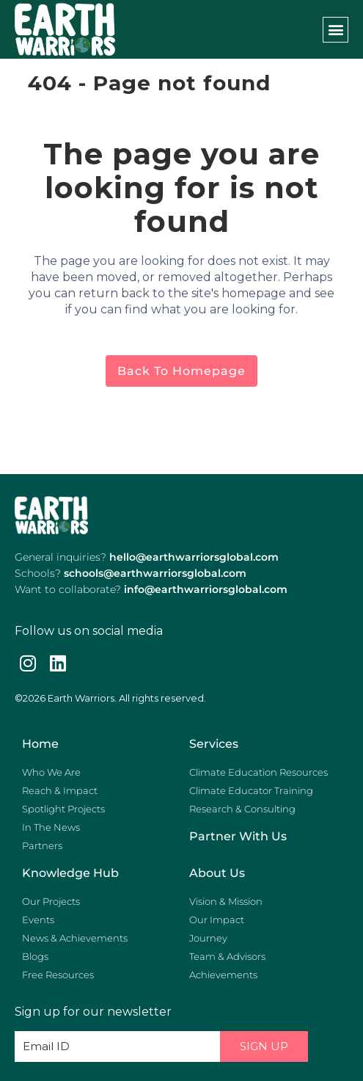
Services (213, 744)
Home (40, 744)
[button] (335, 30)
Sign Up (264, 1046)
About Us (217, 873)
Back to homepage (181, 371)
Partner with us (238, 836)
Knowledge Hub (70, 873)
